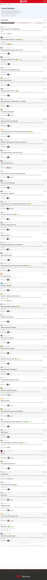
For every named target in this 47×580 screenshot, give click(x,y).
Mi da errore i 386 (4, 285)
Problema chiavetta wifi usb (7, 163)
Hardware (9, 4)
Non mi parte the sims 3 (6, 276)
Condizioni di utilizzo (11, 571)
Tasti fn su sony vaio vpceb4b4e (8, 182)
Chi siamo (5, 571)
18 (39, 545)
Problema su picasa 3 (5, 235)
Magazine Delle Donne (39, 571)
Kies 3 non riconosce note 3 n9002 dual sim (10, 29)
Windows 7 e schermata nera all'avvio (9, 296)
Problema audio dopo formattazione (9, 306)
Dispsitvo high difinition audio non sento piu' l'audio (12, 50)
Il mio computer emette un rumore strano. (10, 152)
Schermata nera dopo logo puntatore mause (10, 69)
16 (34, 545)
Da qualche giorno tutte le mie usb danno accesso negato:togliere (15, 131)
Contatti (27, 571)
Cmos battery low (4, 474)
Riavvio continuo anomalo (6, 255)
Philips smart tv (4, 526)
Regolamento (31, 571)
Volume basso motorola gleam (7, 111)
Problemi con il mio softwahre (7, 337)
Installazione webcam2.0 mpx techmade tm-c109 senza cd (13, 142)
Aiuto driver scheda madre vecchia (8, 224)
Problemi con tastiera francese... (8, 90)
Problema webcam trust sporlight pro (9, 369)
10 (27, 545)
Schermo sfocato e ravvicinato (7, 193)
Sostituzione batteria (5, 400)
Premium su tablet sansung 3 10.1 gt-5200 (10, 39)
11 (29, 545)
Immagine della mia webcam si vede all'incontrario (12, 244)
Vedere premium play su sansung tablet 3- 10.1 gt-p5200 (13, 101)
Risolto (39, 22)
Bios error (3, 453)
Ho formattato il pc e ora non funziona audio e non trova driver (14, 203)
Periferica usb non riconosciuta (7, 348)
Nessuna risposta (23, 22)
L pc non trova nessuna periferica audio (9, 516)
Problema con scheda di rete (7, 317)
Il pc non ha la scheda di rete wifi (8, 59)
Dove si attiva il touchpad (6, 80)
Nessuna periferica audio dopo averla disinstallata (12, 411)
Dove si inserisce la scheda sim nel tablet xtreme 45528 (13, 173)
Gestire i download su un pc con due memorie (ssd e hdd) (13, 265)
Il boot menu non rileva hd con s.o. (8, 463)
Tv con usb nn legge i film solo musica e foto (10, 442)
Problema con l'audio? (5, 505)
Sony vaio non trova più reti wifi (7, 358)
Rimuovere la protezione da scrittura (9, 390)
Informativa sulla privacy (20, 571)
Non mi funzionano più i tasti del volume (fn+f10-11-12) (13, 421)
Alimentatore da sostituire (6, 536)
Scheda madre (4, 495)
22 (41, 545)
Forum (4, 4)
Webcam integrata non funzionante (8, 327)
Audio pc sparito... (5, 432)
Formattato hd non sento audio (7, 484)
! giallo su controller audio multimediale (9, 121)
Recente (7, 22)
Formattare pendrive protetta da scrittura (10, 379)
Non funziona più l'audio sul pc (7, 214)
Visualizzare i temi (13, 15)
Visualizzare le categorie (5, 15)
